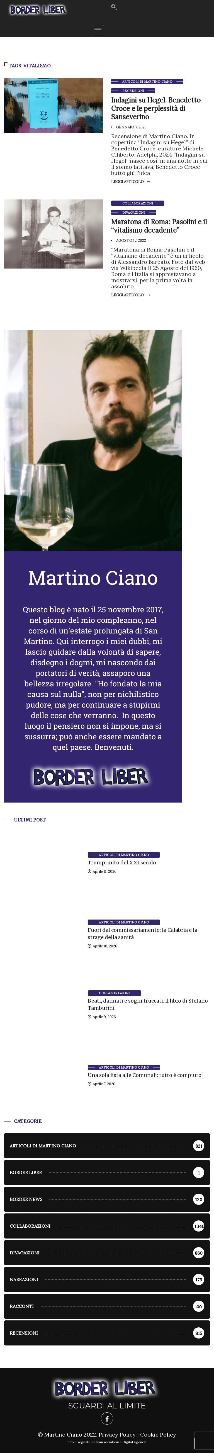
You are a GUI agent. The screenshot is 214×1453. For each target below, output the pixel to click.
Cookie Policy (158, 1434)
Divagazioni (133, 212)
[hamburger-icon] (98, 29)
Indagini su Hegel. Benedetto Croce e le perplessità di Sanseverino (156, 108)
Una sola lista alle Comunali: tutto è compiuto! (145, 1075)
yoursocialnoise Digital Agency (121, 1442)
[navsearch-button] (114, 7)
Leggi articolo (130, 181)
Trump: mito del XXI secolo (122, 862)
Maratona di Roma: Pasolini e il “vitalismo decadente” (159, 226)
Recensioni (133, 91)
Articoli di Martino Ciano (147, 82)
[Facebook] (107, 1418)
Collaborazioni (137, 203)
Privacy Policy (117, 1434)
